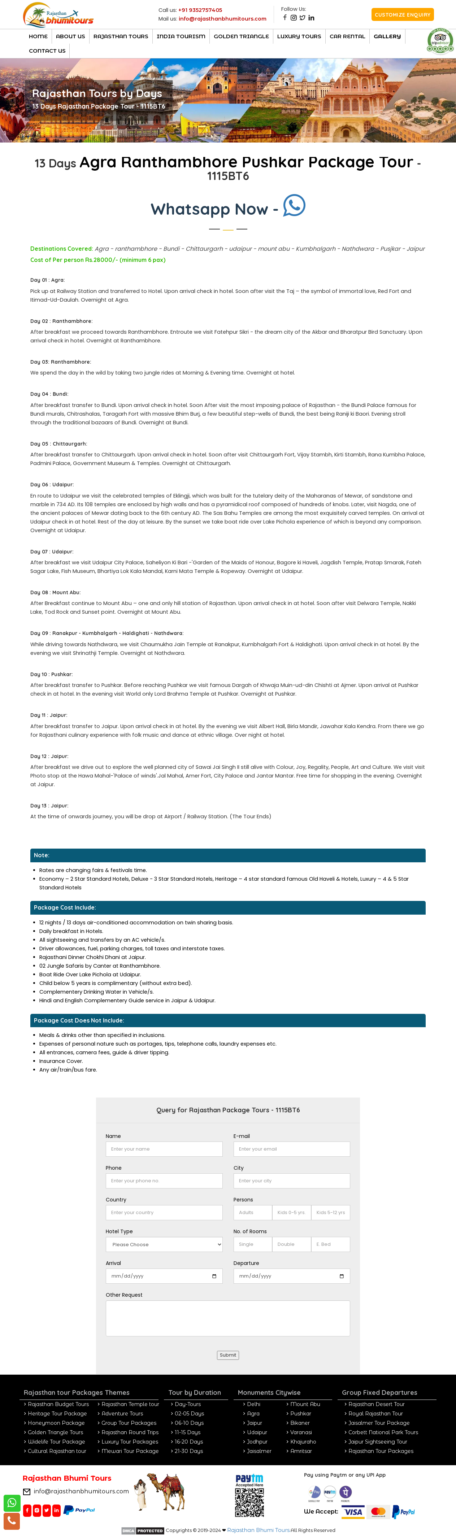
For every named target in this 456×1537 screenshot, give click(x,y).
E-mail (242, 1136)
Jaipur (254, 1423)
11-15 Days (187, 1432)
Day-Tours (188, 1404)
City (239, 1168)
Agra (253, 1413)
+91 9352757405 (200, 10)
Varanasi (301, 1432)
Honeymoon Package (56, 1423)
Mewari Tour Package (130, 1451)
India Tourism (181, 36)
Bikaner (300, 1423)
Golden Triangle (241, 36)
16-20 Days (189, 1442)
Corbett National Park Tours (383, 1432)
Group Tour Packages (128, 1423)
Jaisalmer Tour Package (379, 1423)
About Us (70, 36)
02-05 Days (189, 1413)
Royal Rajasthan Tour (375, 1413)
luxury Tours (299, 36)
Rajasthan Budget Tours (58, 1404)
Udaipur (257, 1432)
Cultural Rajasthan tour (57, 1451)
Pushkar (300, 1413)
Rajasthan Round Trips (129, 1432)
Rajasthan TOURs (121, 36)
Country (116, 1199)
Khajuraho (303, 1442)
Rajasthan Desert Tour (376, 1404)
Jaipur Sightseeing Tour (377, 1442)
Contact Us (47, 50)
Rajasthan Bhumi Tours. (259, 1530)
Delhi (253, 1404)
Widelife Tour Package (56, 1442)
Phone (114, 1168)
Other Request (124, 1295)
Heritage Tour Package (57, 1413)
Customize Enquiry (403, 15)
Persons (243, 1199)
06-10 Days (189, 1423)
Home (38, 36)
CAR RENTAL (347, 36)
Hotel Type (119, 1231)
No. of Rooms (250, 1231)
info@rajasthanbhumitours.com (222, 19)
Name (113, 1136)
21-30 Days (189, 1451)
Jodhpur (257, 1442)
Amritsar (301, 1451)
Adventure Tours (122, 1413)
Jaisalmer (259, 1451)
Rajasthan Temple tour (130, 1404)
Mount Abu (305, 1404)
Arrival (113, 1263)
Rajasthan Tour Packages (380, 1451)
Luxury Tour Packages (129, 1442)
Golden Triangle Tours (55, 1432)
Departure (246, 1263)
